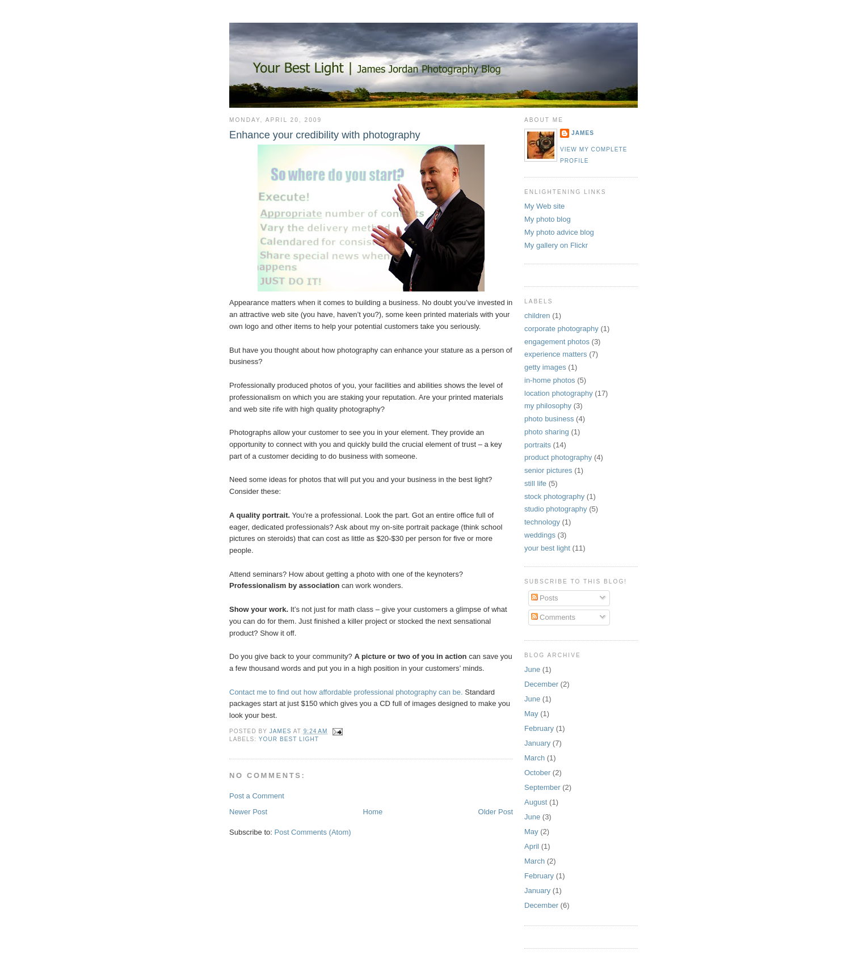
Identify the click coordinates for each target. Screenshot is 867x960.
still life (535, 483)
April (531, 846)
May (531, 713)
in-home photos (549, 380)
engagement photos (557, 341)
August (535, 802)
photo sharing (546, 432)
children (537, 315)
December (541, 684)
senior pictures (548, 470)
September (542, 787)
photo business (549, 419)
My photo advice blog (559, 232)
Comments (553, 617)
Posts (544, 598)
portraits (537, 445)
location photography (558, 393)
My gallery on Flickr (556, 245)
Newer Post (248, 811)
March (534, 758)
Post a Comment (256, 796)
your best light (289, 739)
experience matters (555, 354)
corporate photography (561, 328)
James (582, 133)
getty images (545, 367)
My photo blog (547, 219)
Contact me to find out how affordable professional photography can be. (346, 692)
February (539, 728)
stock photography (554, 496)
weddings (539, 535)
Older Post (495, 811)
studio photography (555, 509)
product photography (558, 457)
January (537, 743)
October (537, 772)
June (532, 669)
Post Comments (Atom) (313, 832)
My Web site (544, 206)
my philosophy (547, 405)
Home (373, 811)
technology (542, 522)
